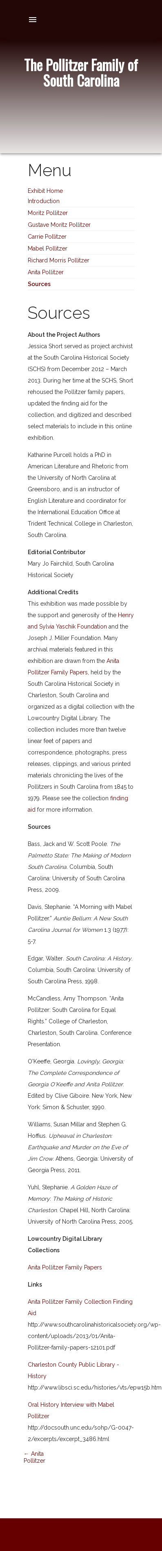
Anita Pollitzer (46, 272)
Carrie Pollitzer (47, 236)
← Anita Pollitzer (34, 1457)
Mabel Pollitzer (47, 248)
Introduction (44, 201)
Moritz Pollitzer (48, 213)
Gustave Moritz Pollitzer (59, 225)
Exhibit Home (45, 191)
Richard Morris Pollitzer (58, 260)
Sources (39, 284)
